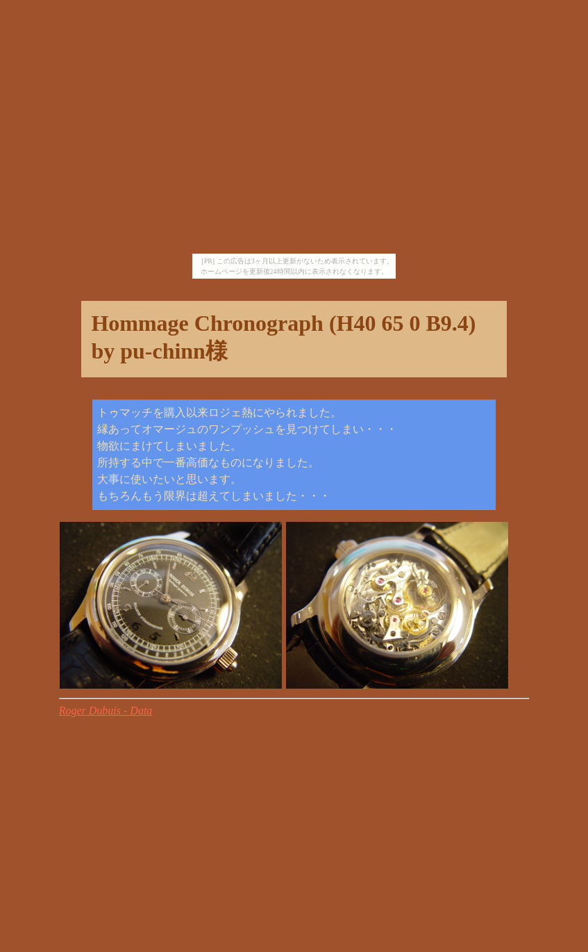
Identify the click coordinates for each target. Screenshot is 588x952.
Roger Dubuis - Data (106, 710)
